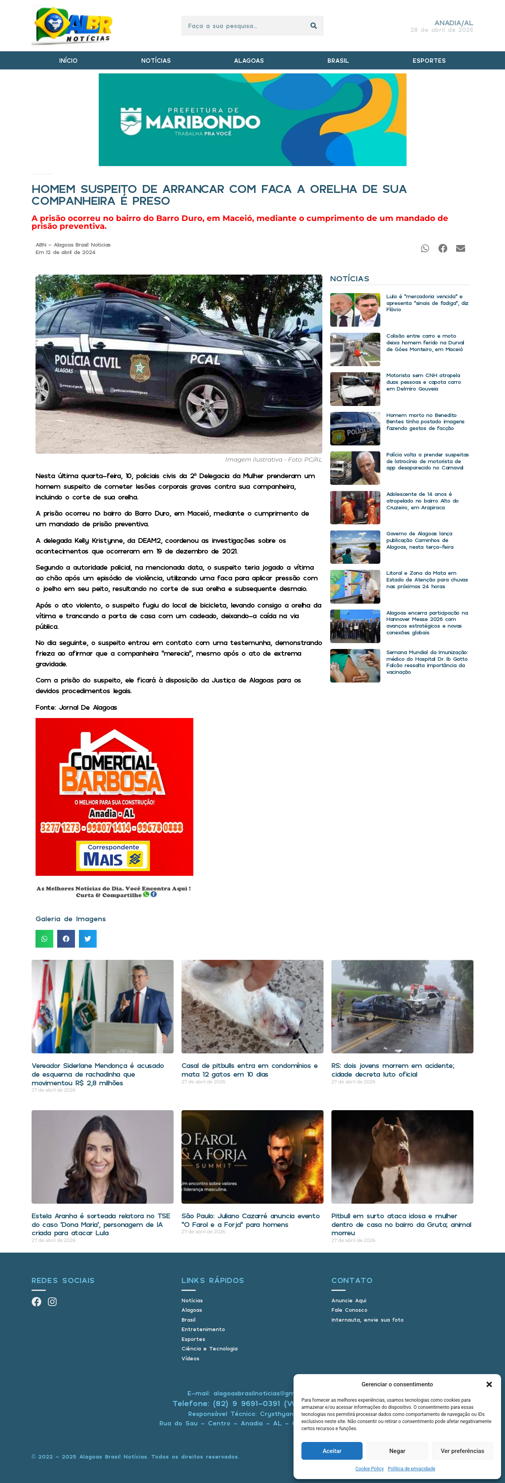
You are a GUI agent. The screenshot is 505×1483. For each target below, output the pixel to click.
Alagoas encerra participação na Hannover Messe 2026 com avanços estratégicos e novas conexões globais (427, 622)
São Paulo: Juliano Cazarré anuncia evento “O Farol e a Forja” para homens (250, 1220)
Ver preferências (462, 1451)
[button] (489, 1384)
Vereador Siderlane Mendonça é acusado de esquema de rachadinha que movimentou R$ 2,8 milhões (98, 1074)
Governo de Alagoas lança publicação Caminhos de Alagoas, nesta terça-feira (419, 540)
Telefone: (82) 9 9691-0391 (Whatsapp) (252, 1403)
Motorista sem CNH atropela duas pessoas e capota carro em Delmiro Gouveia (423, 382)
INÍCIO (68, 60)
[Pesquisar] (314, 26)
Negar (397, 1451)
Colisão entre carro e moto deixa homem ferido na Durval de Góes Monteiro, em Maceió (425, 342)
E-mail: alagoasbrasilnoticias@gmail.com (252, 1393)
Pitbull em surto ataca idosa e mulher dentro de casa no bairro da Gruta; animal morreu (401, 1224)
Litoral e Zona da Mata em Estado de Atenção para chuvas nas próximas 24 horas (427, 579)
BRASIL (338, 60)
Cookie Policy (369, 1469)
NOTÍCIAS (156, 60)
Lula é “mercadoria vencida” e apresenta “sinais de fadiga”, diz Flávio (427, 303)
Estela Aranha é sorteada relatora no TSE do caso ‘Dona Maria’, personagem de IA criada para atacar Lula (101, 1224)
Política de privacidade (412, 1469)
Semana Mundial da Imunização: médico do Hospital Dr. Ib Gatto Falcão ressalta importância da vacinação (427, 662)
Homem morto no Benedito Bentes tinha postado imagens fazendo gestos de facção (425, 421)
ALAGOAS (249, 60)
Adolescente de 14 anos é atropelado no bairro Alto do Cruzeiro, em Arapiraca (422, 500)
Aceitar (332, 1451)
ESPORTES (429, 60)
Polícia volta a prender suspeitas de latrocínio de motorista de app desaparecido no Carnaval (427, 461)
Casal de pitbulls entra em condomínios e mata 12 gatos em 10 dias (249, 1069)
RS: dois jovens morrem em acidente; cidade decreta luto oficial (392, 1069)
